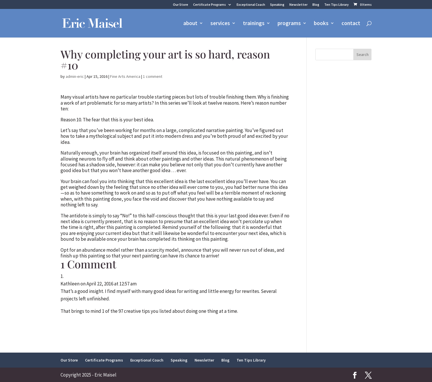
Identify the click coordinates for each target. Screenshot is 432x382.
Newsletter (298, 5)
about (190, 24)
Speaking (277, 5)
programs (289, 24)
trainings (254, 24)
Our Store (180, 5)
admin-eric (75, 76)
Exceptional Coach (251, 5)
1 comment (152, 76)
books (321, 24)
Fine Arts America (125, 76)
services (220, 24)
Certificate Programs (209, 5)
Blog (315, 5)
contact (351, 24)
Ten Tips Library (336, 5)
